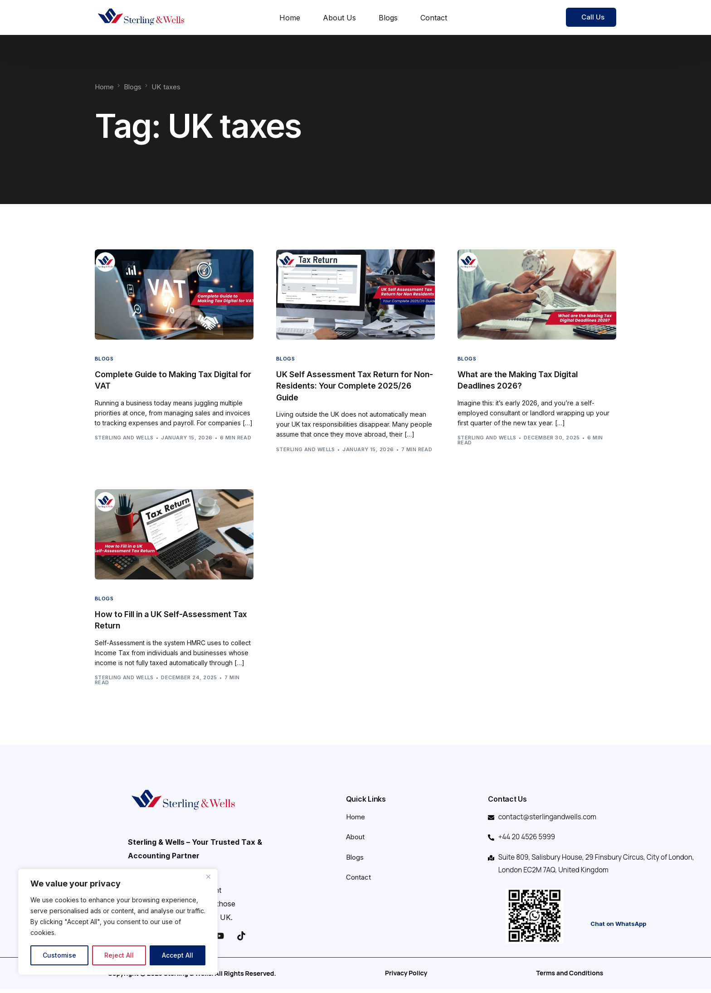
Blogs (104, 358)
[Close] (208, 876)
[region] (118, 922)
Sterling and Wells (124, 438)
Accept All (177, 955)
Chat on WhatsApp (618, 927)
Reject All (119, 955)
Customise (59, 955)
